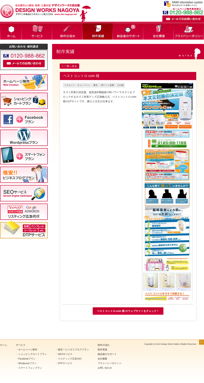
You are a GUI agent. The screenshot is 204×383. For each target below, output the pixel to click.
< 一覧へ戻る (69, 66)
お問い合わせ (105, 367)
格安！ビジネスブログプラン (73, 349)
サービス (37, 31)
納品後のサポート (128, 31)
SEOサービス (65, 354)
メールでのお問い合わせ (183, 18)
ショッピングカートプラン (32, 354)
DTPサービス (65, 363)
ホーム (11, 31)
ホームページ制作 (27, 349)
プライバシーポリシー (189, 31)
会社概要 (158, 31)
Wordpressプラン (27, 363)
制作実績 (97, 31)
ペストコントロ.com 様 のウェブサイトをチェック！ (128, 311)
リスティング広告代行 (70, 358)
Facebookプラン (27, 358)
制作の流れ (67, 31)
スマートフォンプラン (30, 367)
